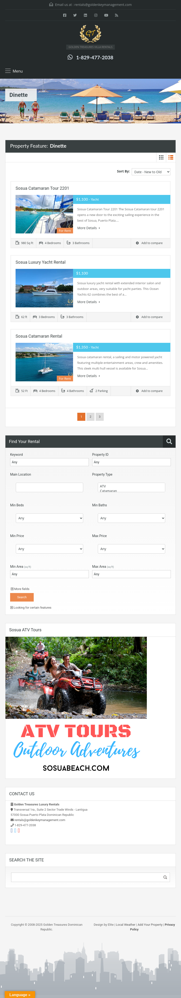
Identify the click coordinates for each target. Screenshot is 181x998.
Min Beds (17, 505)
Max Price (99, 536)
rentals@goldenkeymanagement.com (103, 4)
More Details (88, 228)
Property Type (102, 474)
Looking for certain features (30, 607)
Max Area (103, 566)
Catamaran (131, 491)
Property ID (100, 454)
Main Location (20, 474)
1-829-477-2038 (94, 57)
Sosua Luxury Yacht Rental (41, 262)
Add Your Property (150, 924)
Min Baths (99, 505)
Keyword (16, 454)
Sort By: (123, 171)
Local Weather (126, 924)
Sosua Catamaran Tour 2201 (42, 188)
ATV (131, 486)
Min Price (17, 536)
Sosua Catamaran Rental (39, 336)
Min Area (20, 566)
